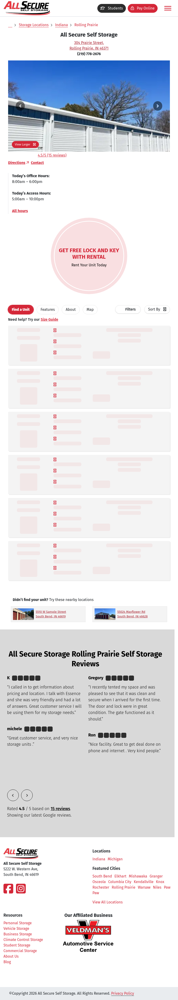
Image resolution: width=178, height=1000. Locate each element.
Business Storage (17, 934)
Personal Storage (17, 923)
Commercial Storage (20, 951)
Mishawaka (138, 876)
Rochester (100, 887)
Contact (37, 162)
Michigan (115, 859)
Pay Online (143, 8)
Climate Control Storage (23, 939)
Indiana (61, 25)
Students (111, 8)
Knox (160, 882)
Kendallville (143, 882)
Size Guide (49, 319)
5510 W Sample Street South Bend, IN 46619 (51, 614)
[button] (20, 106)
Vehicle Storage (16, 928)
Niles (157, 887)
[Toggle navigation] (167, 8)
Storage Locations (33, 25)
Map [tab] (90, 309)
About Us (11, 956)
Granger (156, 876)
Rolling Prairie (86, 25)
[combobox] (157, 309)
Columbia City (119, 882)
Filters (130, 309)
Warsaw (144, 887)
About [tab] (71, 309)
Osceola (99, 882)
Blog (7, 962)
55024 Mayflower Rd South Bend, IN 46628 (132, 614)
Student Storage (16, 945)
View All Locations (109, 902)
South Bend (102, 876)
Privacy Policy (122, 993)
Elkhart (120, 876)
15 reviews (60, 808)
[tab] (20, 309)
